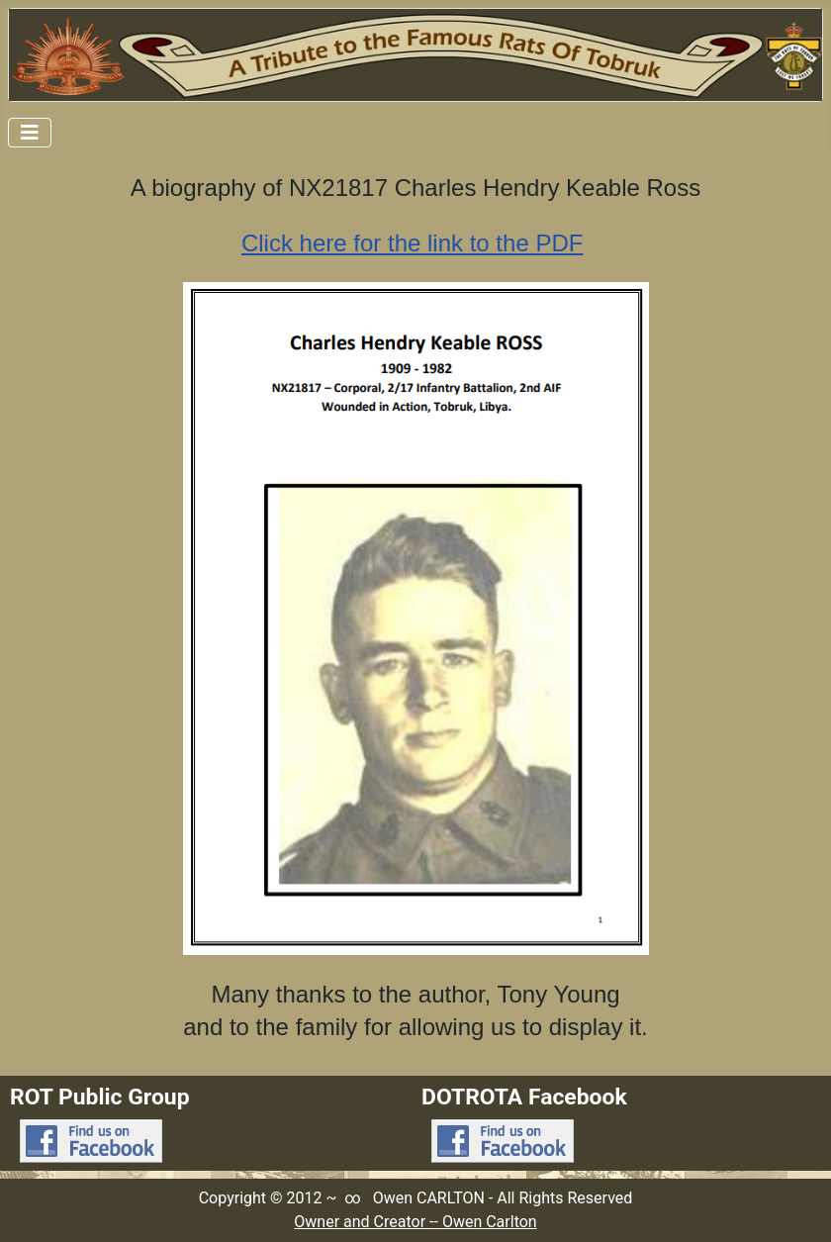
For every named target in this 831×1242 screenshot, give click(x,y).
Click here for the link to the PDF (412, 243)
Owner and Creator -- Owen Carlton (415, 1221)
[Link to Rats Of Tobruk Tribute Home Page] (415, 55)
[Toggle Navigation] (29, 132)
